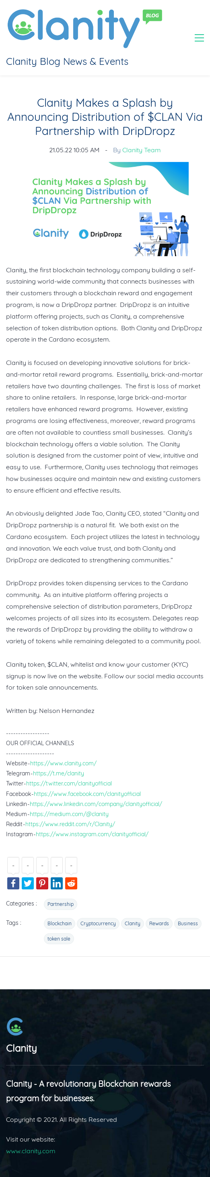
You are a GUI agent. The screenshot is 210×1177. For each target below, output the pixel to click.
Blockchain (59, 923)
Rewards (159, 923)
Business (188, 923)
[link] (105, 168)
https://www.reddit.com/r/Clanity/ (70, 824)
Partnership (60, 904)
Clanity (132, 923)
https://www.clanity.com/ (63, 763)
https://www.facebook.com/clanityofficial (87, 794)
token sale (58, 939)
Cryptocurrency (98, 923)
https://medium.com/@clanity (69, 814)
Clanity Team (141, 150)
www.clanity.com (31, 1151)
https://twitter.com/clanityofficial (69, 783)
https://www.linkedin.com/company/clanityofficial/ (96, 804)
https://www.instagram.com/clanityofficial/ (92, 834)
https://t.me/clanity (58, 773)
